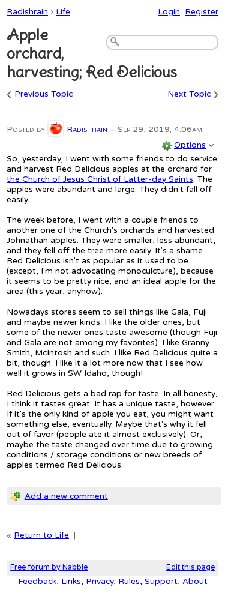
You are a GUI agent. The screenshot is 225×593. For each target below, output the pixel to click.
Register (201, 12)
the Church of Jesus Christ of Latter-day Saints (100, 179)
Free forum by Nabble (49, 567)
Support (161, 581)
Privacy (99, 581)
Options (190, 145)
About (195, 581)
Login (169, 12)
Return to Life (41, 535)
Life (63, 12)
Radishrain (27, 12)
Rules (129, 581)
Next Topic (189, 94)
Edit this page (190, 567)
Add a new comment (66, 496)
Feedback (37, 581)
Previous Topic (43, 94)
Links (71, 581)
